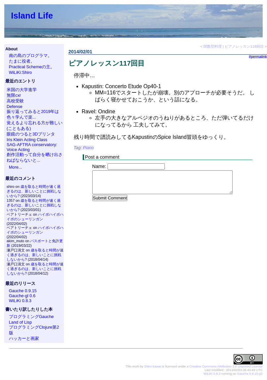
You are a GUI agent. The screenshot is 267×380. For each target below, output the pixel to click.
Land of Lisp (20, 322)
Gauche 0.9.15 (23, 290)
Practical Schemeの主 (30, 66)
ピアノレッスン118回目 (244, 46)
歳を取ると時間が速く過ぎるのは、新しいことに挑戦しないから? (34, 191)
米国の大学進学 (22, 89)
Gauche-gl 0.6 (22, 295)
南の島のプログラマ (28, 55)
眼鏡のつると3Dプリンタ (31, 134)
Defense (14, 106)
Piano (88, 147)
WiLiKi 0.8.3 (20, 300)
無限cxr (14, 95)
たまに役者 (19, 61)
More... (15, 167)
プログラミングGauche (31, 316)
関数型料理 (212, 46)
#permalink (258, 57)
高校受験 (15, 100)
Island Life (32, 15)
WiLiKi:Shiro (20, 72)
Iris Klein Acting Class (27, 139)
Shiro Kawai (152, 366)
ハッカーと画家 (24, 338)
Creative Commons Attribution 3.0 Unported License (225, 366)
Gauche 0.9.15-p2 (250, 373)
